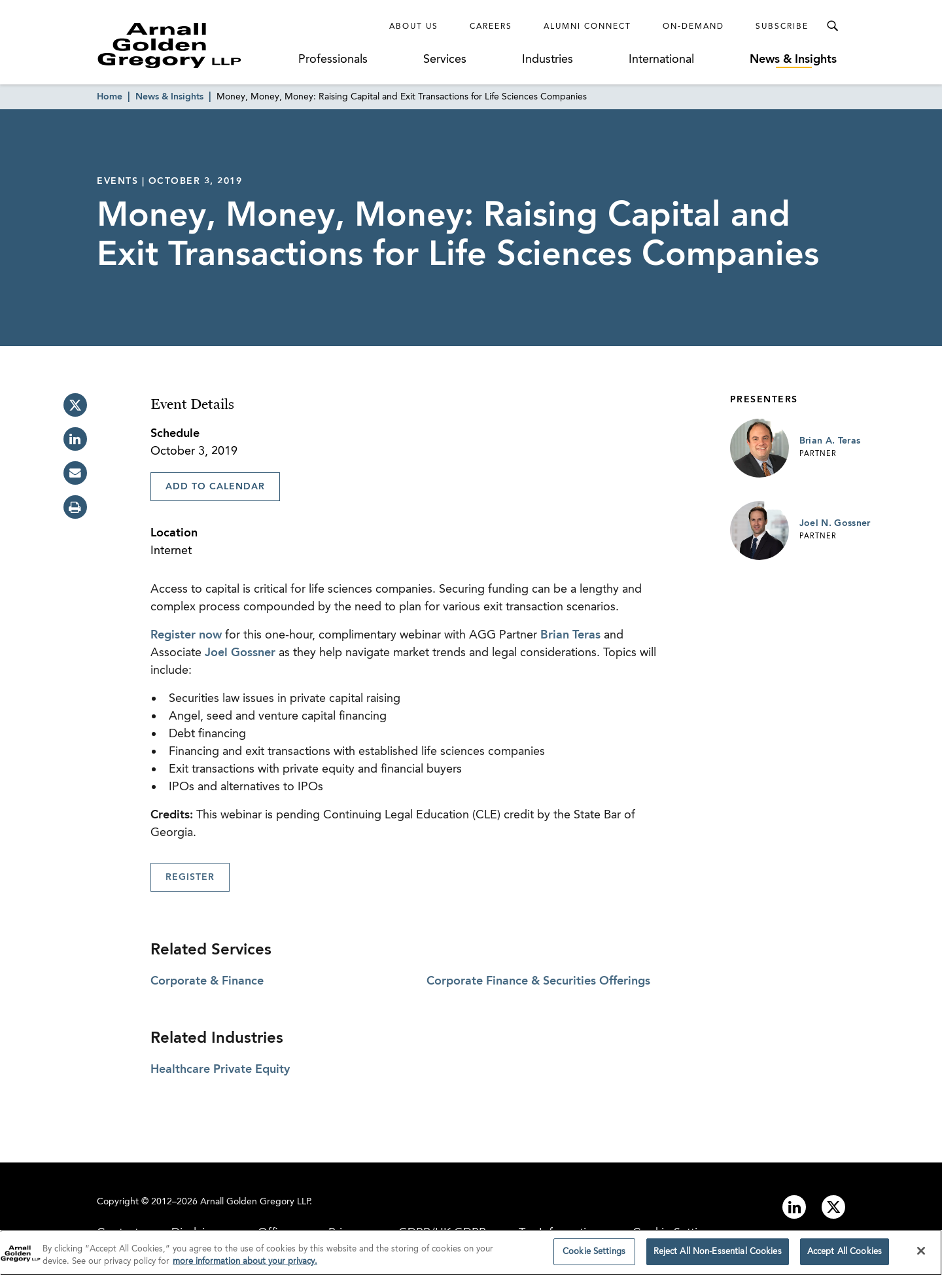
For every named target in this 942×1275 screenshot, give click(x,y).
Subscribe (782, 27)
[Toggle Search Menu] (832, 26)
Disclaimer (198, 1233)
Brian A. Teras (830, 440)
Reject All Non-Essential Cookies (718, 1257)
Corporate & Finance (207, 981)
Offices (277, 1233)
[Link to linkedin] (794, 1207)
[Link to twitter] (833, 1207)
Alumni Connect (587, 27)
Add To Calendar (215, 486)
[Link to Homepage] (193, 45)
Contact (118, 1233)
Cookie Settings (674, 1233)
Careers (491, 27)
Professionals (333, 59)
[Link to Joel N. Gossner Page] (759, 530)
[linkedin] (75, 439)
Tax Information (559, 1233)
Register (190, 877)
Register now (186, 635)
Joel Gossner (240, 653)
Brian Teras (570, 635)
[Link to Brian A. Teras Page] (759, 448)
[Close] (921, 1256)
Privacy (347, 1233)
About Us (413, 27)
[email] (75, 473)
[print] (75, 507)
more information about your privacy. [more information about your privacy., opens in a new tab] (245, 1267)
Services (444, 59)
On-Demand (693, 27)
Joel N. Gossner (835, 523)
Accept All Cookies (844, 1257)
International (661, 59)
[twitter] (75, 405)
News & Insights (793, 59)
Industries (547, 59)
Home (109, 96)
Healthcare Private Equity (220, 1069)
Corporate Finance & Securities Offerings (538, 981)
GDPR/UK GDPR (442, 1233)
